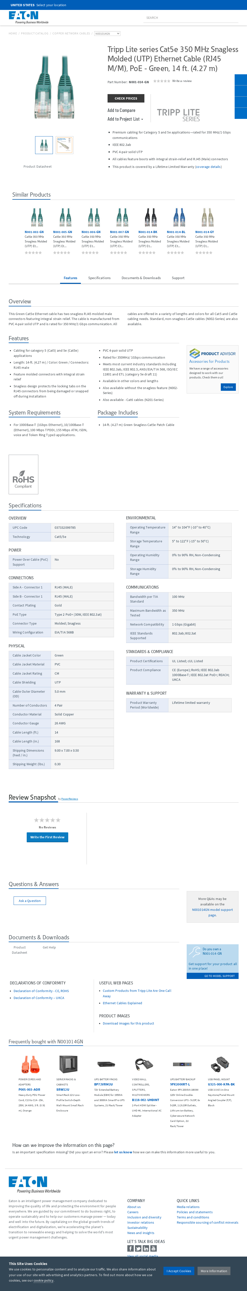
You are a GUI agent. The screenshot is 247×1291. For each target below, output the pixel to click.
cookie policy (43, 1280)
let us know (123, 1152)
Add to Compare (121, 110)
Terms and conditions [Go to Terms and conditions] (193, 1217)
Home (13, 33)
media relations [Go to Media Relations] (188, 1207)
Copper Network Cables (71, 33)
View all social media (142, 1256)
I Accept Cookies (179, 1271)
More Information (214, 1271)
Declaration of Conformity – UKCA (39, 998)
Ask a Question (30, 900)
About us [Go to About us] (134, 1207)
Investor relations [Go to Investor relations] (140, 1222)
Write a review (182, 81)
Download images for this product (128, 1023)
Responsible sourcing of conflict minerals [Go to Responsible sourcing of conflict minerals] (208, 1222)
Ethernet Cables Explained (122, 1003)
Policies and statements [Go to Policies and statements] (195, 1212)
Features (70, 277)
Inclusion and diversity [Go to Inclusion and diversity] (144, 1217)
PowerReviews (69, 798)
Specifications (99, 277)
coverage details (208, 166)
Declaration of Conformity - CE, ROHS (41, 991)
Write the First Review (47, 837)
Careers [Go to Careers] (133, 1212)
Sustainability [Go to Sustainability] (137, 1227)
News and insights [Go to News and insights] (140, 1233)
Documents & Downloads (141, 277)
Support (178, 277)
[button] (16, 230)
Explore (228, 387)
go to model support (219, 976)
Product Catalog (34, 33)
